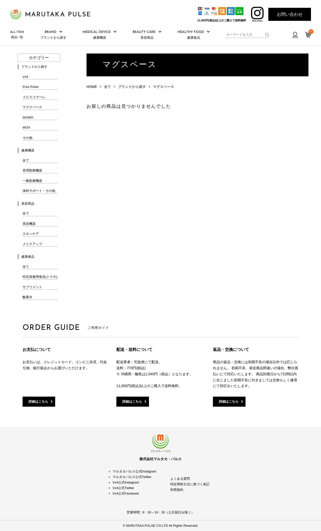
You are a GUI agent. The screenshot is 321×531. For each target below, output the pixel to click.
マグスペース (32, 107)
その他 (27, 138)
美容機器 (29, 224)
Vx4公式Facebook (126, 493)
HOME (92, 87)
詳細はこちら (38, 401)
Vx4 (25, 77)
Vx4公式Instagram (126, 482)
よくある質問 (180, 479)
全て (26, 160)
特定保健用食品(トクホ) (40, 277)
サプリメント (32, 287)
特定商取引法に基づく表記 (189, 484)
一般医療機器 (32, 181)
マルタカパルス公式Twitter (132, 477)
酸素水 (27, 297)
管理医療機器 (32, 170)
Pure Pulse (31, 87)
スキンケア (31, 234)
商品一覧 (17, 35)
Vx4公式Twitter (123, 488)
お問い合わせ (289, 14)
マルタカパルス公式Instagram (134, 471)
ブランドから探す (132, 87)
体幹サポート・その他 (39, 191)
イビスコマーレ (34, 97)
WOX (26, 127)
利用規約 (176, 490)
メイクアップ (32, 244)
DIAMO (28, 117)
